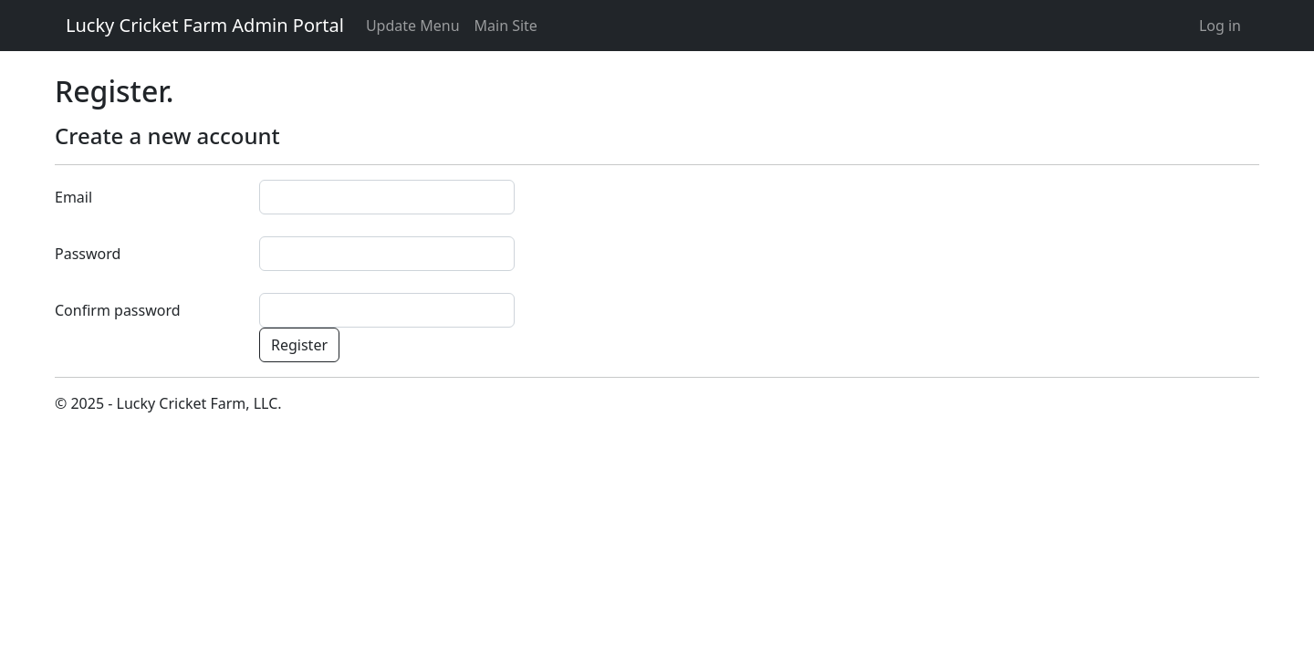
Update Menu (413, 26)
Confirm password (118, 310)
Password (87, 254)
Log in (1220, 26)
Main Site (505, 26)
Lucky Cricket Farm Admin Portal (205, 25)
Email (73, 197)
